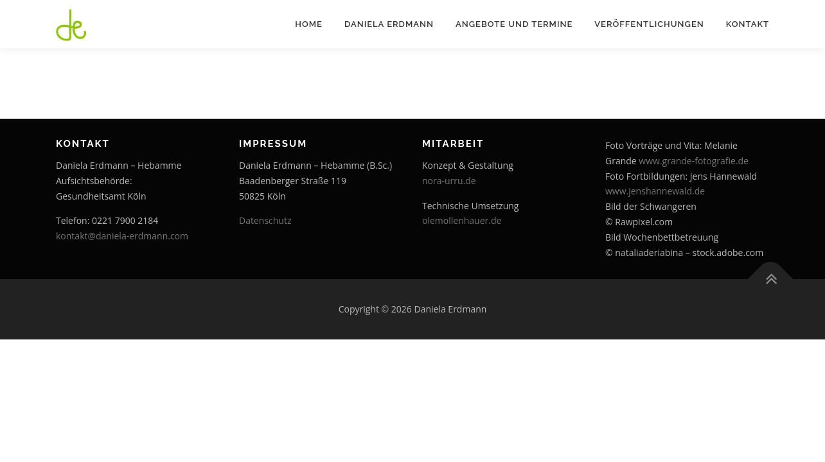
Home (309, 24)
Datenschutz (265, 220)
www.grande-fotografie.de (694, 161)
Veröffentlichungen (649, 24)
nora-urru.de (449, 181)
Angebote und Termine (514, 24)
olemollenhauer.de (461, 220)
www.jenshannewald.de (655, 191)
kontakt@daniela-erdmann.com (122, 236)
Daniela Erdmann (389, 24)
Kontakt (747, 24)
